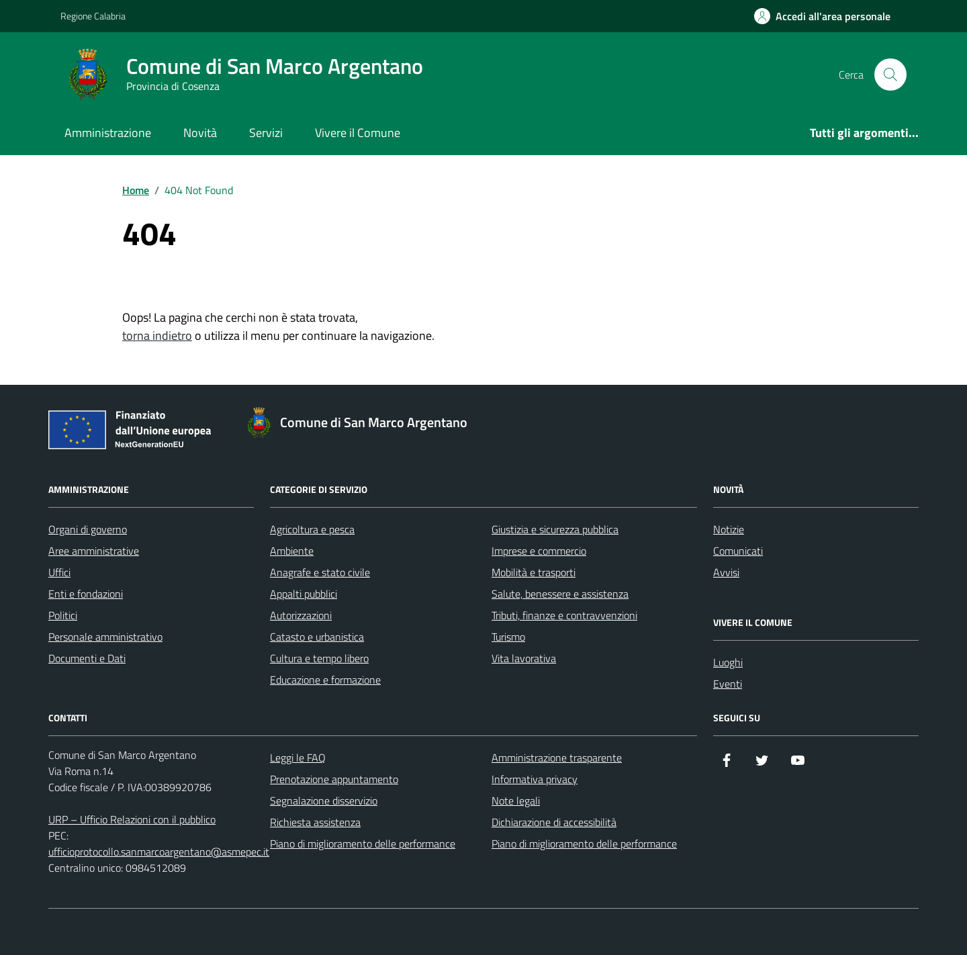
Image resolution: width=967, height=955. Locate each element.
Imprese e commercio (539, 551)
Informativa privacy (535, 779)
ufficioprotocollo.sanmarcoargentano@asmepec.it (158, 852)
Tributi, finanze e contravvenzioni (564, 615)
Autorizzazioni (301, 615)
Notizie (728, 529)
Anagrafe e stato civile (320, 572)
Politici (62, 615)
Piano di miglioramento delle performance (362, 843)
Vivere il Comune (357, 133)
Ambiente (292, 551)
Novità (200, 133)
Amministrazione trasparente (557, 757)
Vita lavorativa (524, 658)
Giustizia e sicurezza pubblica (555, 529)
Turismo (508, 637)
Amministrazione (107, 133)
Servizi (266, 133)
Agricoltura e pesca (312, 529)
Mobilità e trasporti (533, 572)
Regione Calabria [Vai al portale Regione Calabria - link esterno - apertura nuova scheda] (93, 16)
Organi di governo (87, 529)
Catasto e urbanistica (317, 637)
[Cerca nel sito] (890, 74)
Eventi (727, 684)
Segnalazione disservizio (323, 800)
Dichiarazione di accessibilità (554, 822)
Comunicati (738, 551)
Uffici (59, 572)
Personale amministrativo (105, 637)
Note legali (516, 800)
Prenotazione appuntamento (334, 779)
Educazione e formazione (325, 680)
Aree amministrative (93, 551)
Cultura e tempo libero (319, 658)
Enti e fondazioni (85, 594)
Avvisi (726, 572)
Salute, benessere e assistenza (560, 594)
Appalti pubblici (303, 594)
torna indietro (157, 335)
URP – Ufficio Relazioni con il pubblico (132, 819)
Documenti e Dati (87, 658)
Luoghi (728, 662)
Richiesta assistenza (315, 822)
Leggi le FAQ (298, 757)
